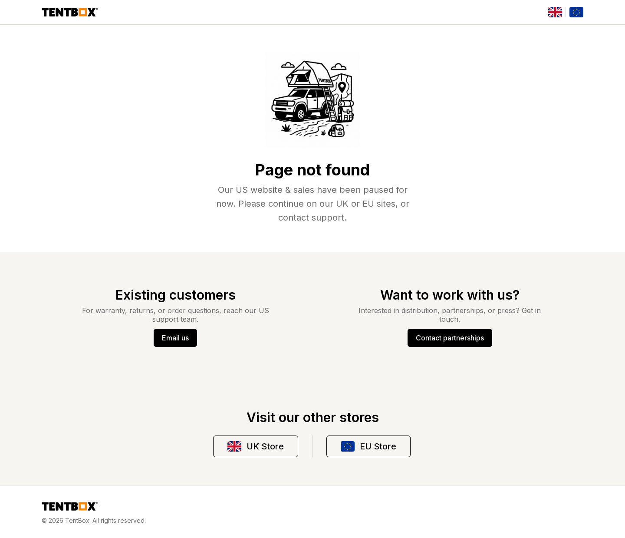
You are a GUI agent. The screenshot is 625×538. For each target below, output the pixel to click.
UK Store (255, 446)
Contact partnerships (450, 337)
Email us (175, 337)
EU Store (368, 446)
